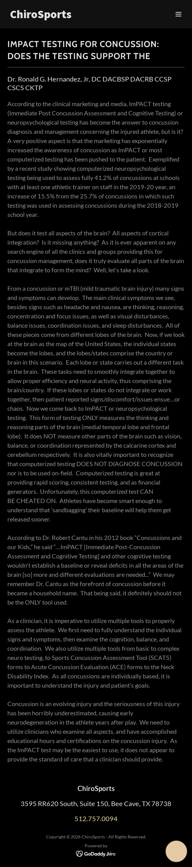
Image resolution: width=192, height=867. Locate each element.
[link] (69, 16)
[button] (178, 14)
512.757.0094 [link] (96, 818)
